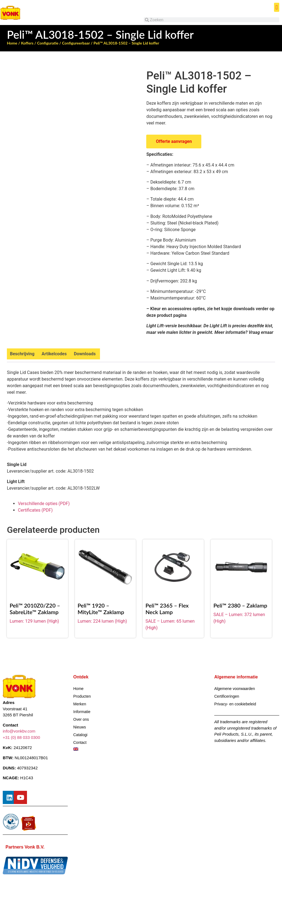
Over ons (81, 719)
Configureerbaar (76, 43)
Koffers (27, 43)
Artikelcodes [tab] (54, 353)
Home (12, 43)
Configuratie (47, 43)
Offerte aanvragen (174, 141)
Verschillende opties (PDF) (44, 503)
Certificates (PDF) (35, 510)
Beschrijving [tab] (22, 353)
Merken (79, 704)
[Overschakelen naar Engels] (105, 749)
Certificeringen (226, 696)
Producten (82, 696)
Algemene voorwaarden (234, 688)
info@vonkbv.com (19, 731)
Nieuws (79, 727)
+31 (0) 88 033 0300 (21, 737)
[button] (276, 7)
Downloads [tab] (85, 353)
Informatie (81, 711)
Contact (79, 742)
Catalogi (80, 735)
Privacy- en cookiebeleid (235, 704)
